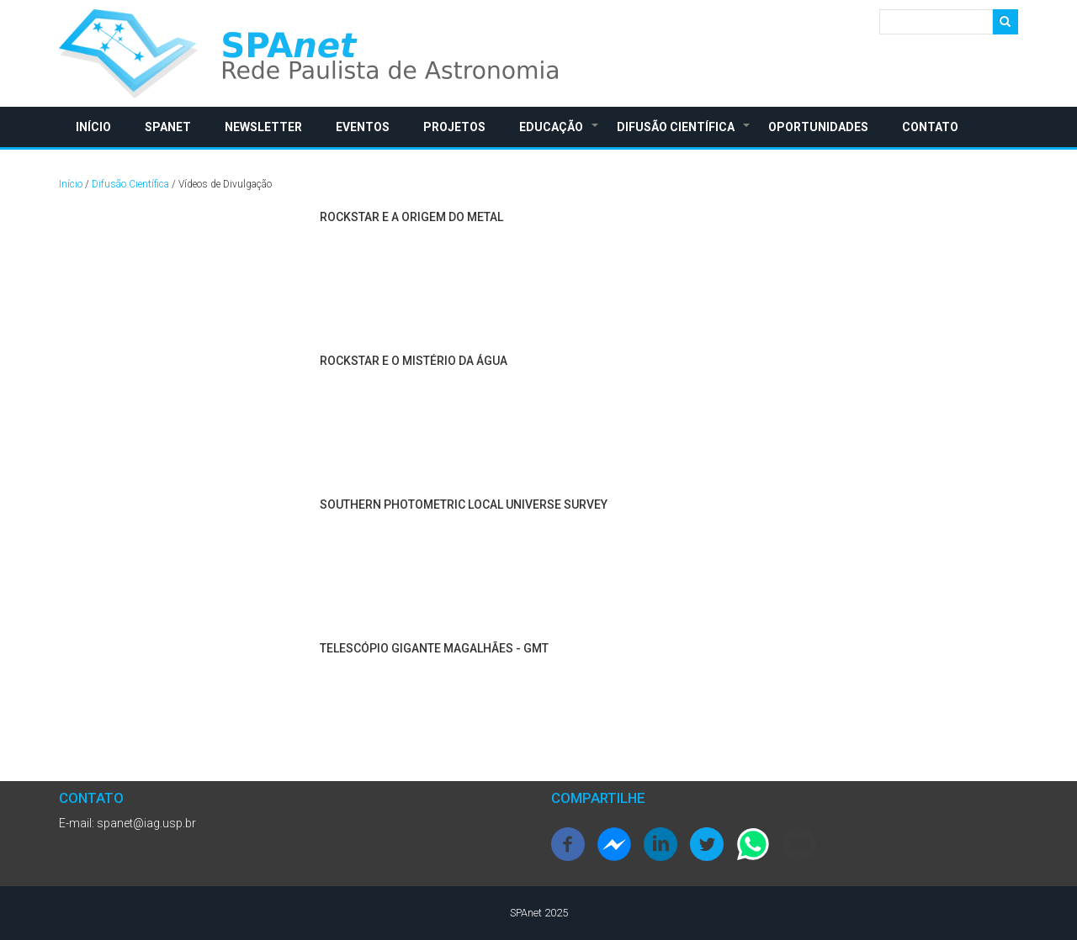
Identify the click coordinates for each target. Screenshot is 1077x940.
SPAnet (168, 127)
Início (93, 127)
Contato (930, 127)
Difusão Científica (684, 133)
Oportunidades (818, 127)
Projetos (454, 127)
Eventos (363, 127)
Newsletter (263, 127)
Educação (559, 133)
